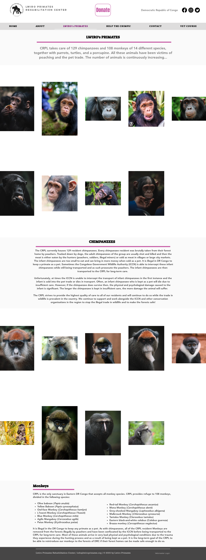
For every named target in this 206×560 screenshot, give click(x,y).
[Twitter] (197, 10)
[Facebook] (184, 10)
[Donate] (103, 10)
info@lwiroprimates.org (89, 553)
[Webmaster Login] (162, 553)
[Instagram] (190, 10)
